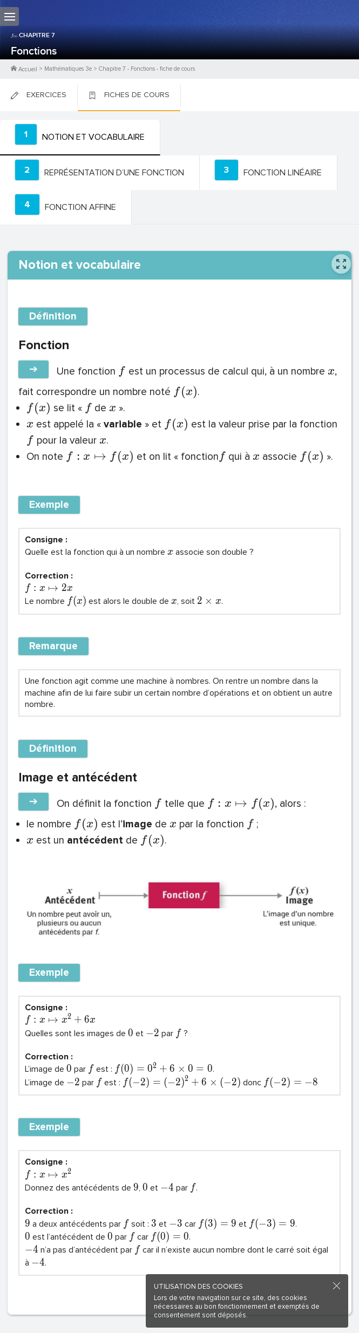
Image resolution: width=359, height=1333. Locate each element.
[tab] (80, 137)
